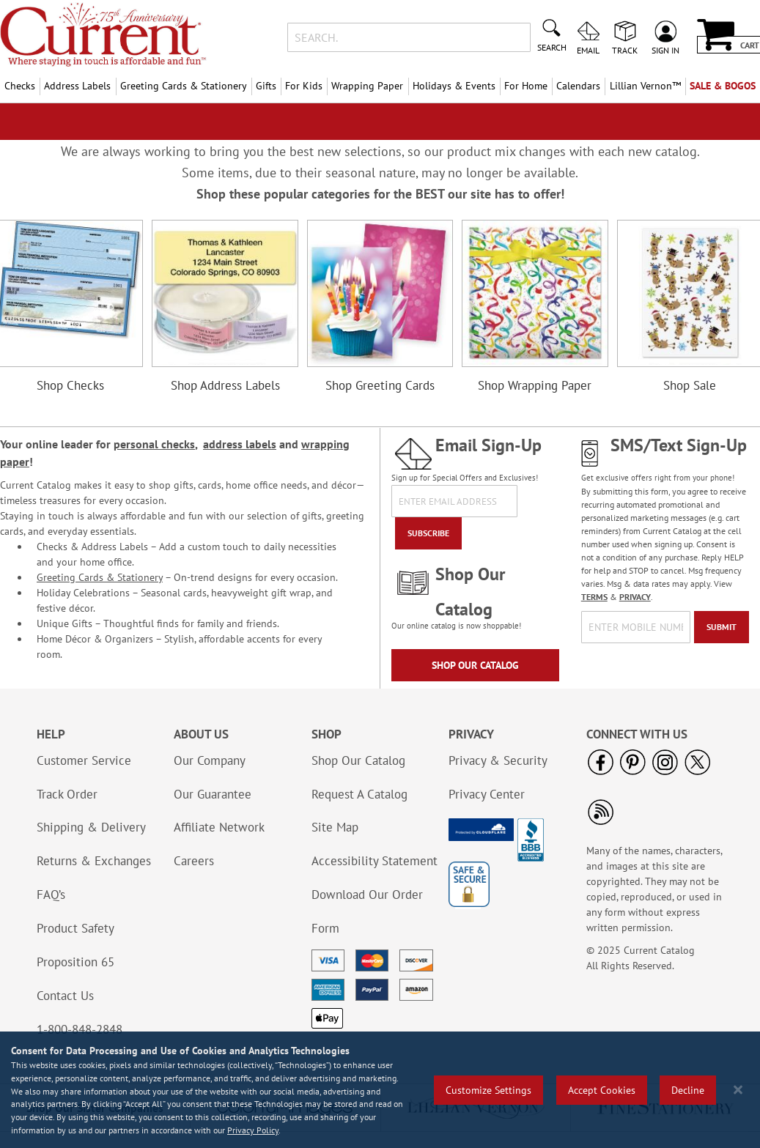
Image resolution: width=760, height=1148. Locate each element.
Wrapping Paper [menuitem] (367, 85)
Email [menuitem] (588, 50)
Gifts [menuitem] (266, 85)
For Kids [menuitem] (303, 85)
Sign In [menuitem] (665, 50)
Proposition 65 (75, 962)
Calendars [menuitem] (578, 85)
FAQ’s (51, 894)
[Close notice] (738, 1090)
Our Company (210, 760)
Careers (194, 861)
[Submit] (721, 627)
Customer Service (84, 760)
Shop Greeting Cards (380, 385)
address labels (239, 444)
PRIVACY (635, 596)
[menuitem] (645, 86)
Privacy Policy (252, 1130)
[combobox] (409, 37)
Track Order (67, 794)
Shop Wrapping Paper (534, 385)
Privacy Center (487, 794)
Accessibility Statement (374, 861)
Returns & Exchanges (94, 861)
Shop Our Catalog (475, 665)
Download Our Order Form (367, 911)
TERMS (594, 596)
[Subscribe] (428, 533)
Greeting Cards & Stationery (100, 577)
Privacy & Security (498, 760)
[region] (380, 1090)
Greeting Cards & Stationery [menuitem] (183, 85)
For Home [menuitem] (525, 85)
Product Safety (75, 928)
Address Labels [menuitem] (77, 85)
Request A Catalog (359, 794)
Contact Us (65, 996)
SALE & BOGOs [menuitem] (723, 85)
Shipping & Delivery (91, 827)
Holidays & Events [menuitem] (454, 85)
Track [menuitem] (625, 50)
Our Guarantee (212, 794)
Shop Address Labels (225, 385)
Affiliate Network (219, 827)
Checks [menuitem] (19, 85)
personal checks (154, 444)
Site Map (334, 827)
